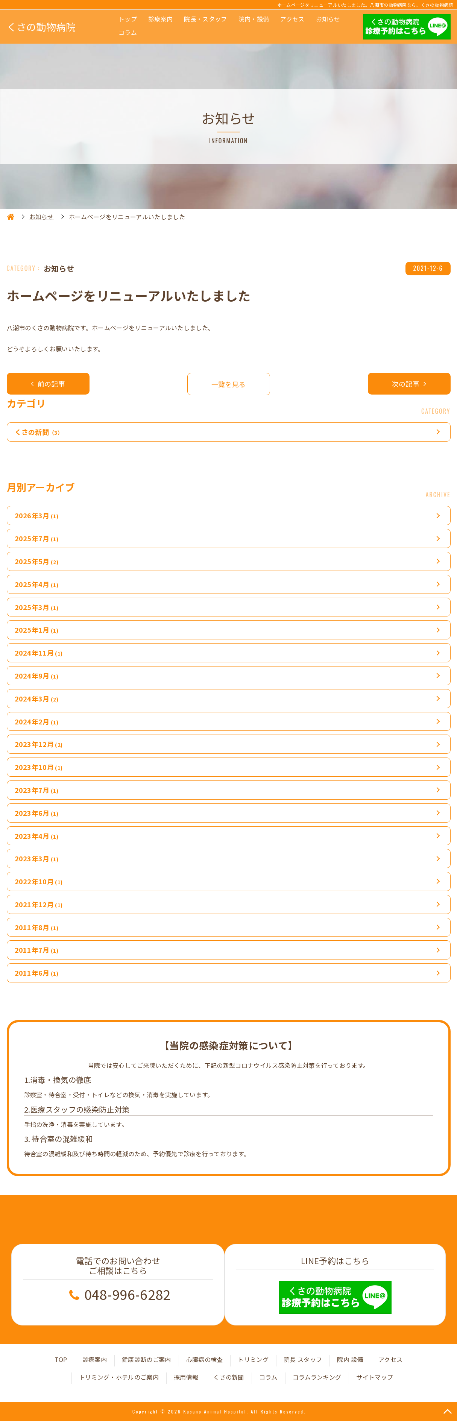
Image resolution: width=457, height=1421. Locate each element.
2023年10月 (39, 767)
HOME (10, 217)
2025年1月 (37, 630)
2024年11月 (39, 652)
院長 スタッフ (303, 1359)
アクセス (292, 18)
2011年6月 (37, 973)
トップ (127, 18)
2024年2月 (37, 721)
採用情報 (186, 1377)
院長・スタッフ (205, 18)
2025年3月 (37, 607)
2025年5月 (37, 561)
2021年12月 (39, 904)
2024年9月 (37, 675)
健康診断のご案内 (146, 1359)
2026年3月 (37, 515)
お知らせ (328, 18)
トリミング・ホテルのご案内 (119, 1377)
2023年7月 (37, 790)
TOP (61, 1359)
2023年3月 (37, 858)
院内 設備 (350, 1359)
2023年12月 (39, 744)
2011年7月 (37, 950)
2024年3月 (37, 698)
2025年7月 (37, 538)
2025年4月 (37, 584)
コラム (127, 32)
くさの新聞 (39, 432)
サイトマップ (374, 1377)
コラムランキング (317, 1377)
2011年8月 (37, 927)
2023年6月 (37, 813)
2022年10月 (39, 881)
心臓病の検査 (204, 1359)
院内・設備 (253, 18)
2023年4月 (37, 836)
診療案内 (160, 18)
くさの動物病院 (41, 26)
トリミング (253, 1359)
